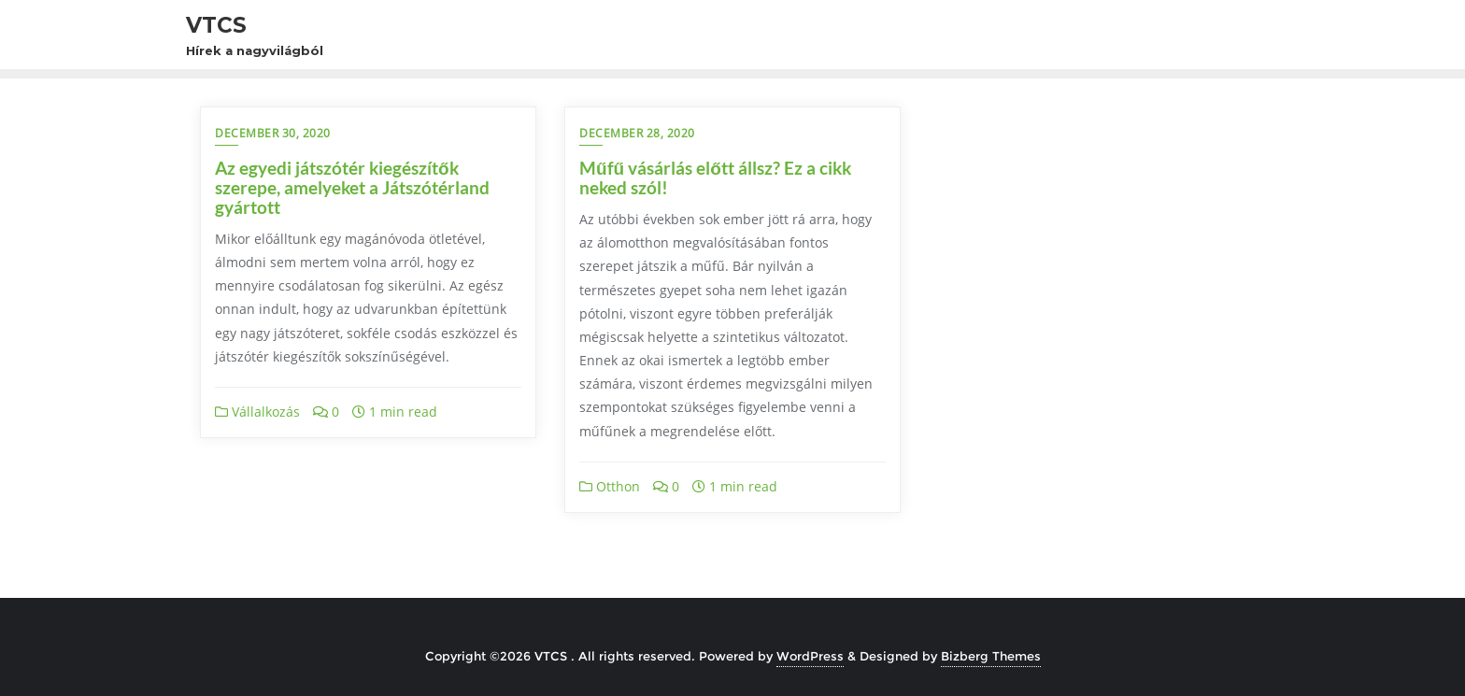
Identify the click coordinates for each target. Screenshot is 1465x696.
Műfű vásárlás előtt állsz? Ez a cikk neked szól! (715, 177)
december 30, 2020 (273, 133)
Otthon (609, 486)
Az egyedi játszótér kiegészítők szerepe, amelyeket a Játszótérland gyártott (352, 187)
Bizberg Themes (991, 655)
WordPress (810, 655)
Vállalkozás (257, 411)
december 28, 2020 (637, 133)
